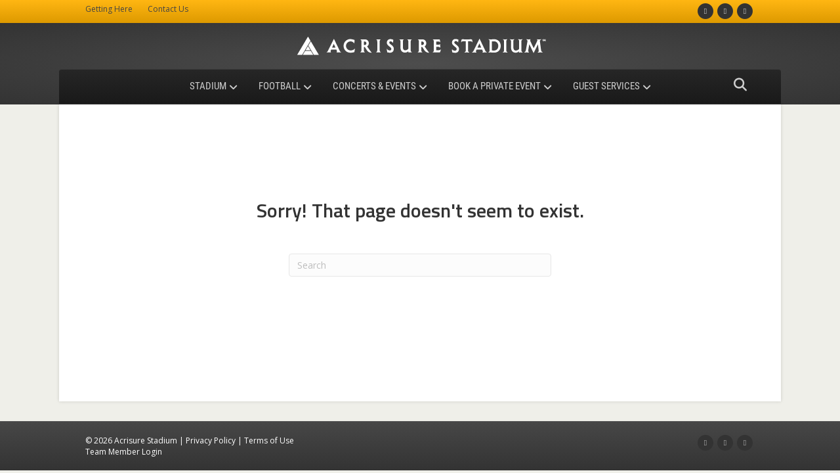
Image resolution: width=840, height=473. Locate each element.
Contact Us (168, 8)
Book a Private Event (494, 86)
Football (280, 86)
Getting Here (109, 8)
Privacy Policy (211, 440)
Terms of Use (269, 440)
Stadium (208, 86)
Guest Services (606, 86)
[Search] (736, 85)
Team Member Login (123, 451)
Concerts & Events (374, 86)
